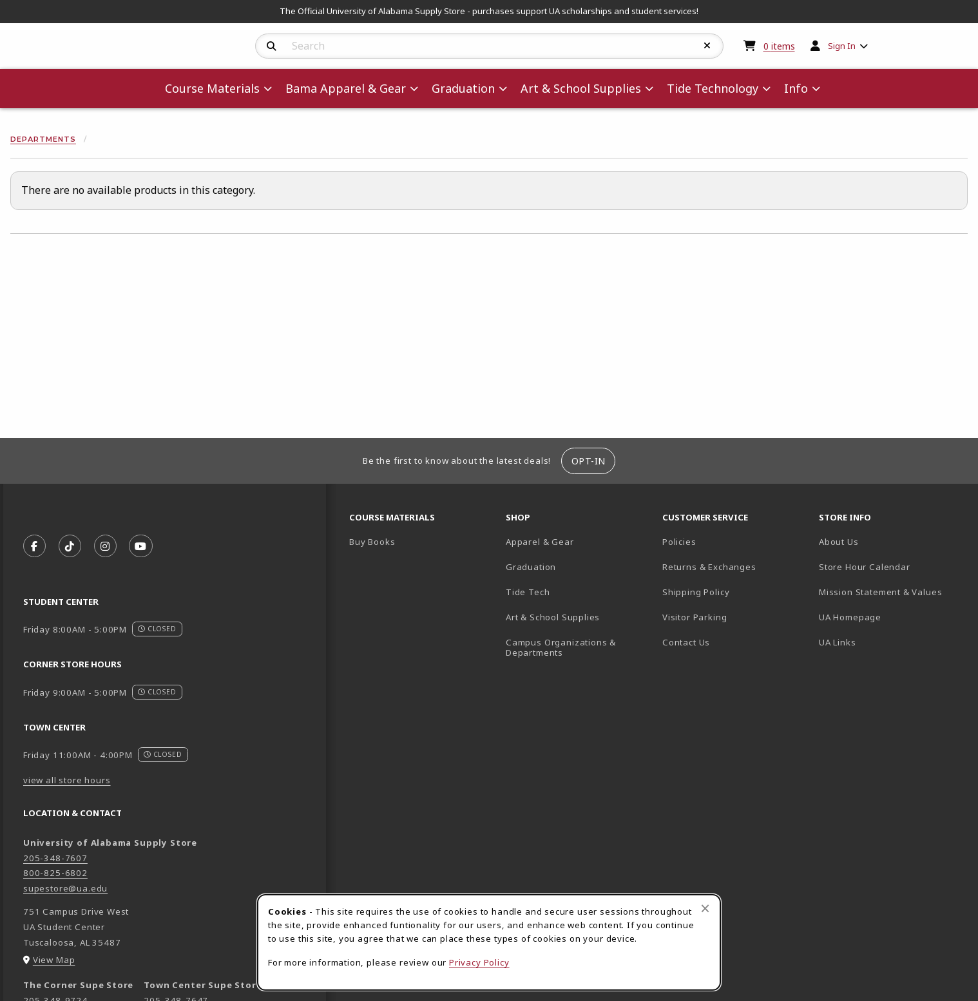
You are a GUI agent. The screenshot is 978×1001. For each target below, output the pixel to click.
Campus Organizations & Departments (579, 647)
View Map (54, 960)
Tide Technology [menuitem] (712, 88)
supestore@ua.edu (65, 888)
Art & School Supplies (553, 617)
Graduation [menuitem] (463, 88)
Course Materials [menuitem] (212, 88)
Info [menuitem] (796, 88)
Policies (679, 542)
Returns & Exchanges (709, 567)
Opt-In (588, 461)
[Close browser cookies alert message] (705, 908)
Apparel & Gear (540, 542)
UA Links (837, 642)
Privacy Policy (479, 962)
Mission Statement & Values (880, 592)
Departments (43, 139)
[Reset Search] (707, 46)
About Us (839, 542)
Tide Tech (528, 592)
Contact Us (686, 642)
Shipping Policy (695, 592)
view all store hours (67, 780)
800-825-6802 (55, 873)
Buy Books (372, 542)
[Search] (271, 46)
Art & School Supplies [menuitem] (581, 88)
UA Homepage (892, 617)
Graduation (531, 567)
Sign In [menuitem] (842, 46)
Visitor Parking (694, 617)
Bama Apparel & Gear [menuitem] (345, 88)
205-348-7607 (55, 858)
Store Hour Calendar (892, 566)
